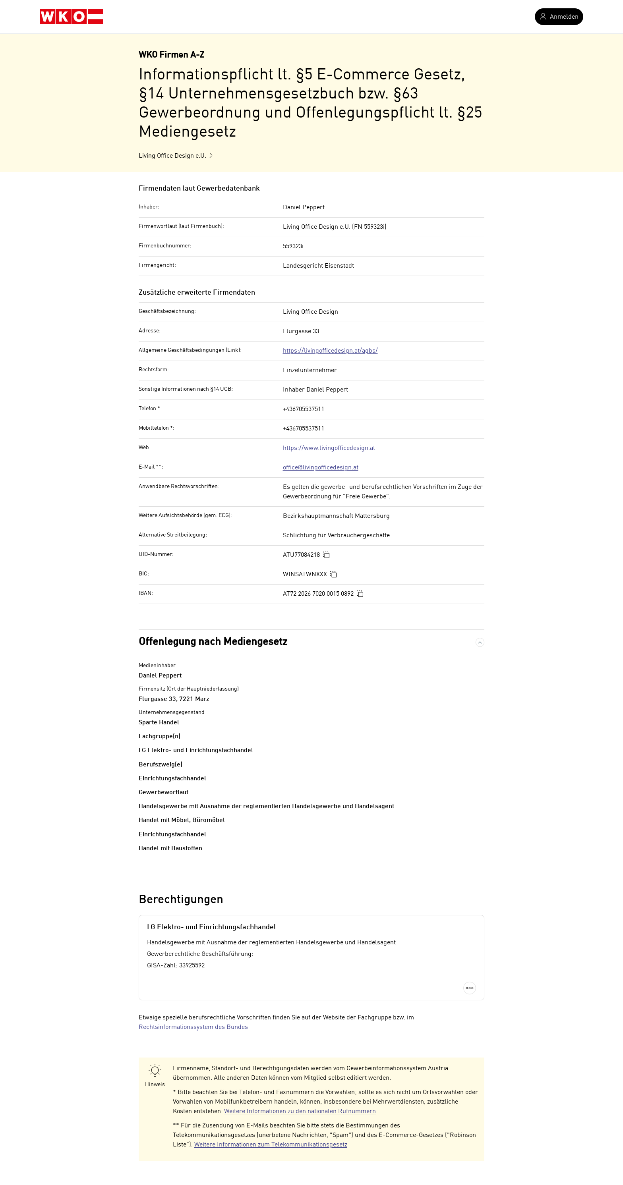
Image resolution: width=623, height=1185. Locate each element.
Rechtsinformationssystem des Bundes (193, 1027)
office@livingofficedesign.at (320, 468)
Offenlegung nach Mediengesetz (213, 642)
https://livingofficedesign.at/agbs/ (330, 351)
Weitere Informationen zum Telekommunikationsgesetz (270, 1145)
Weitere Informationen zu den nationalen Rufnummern (300, 1111)
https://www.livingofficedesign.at (329, 448)
